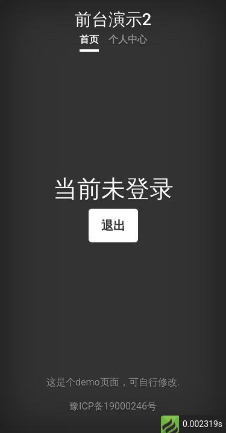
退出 (113, 225)
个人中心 (127, 39)
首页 (89, 39)
